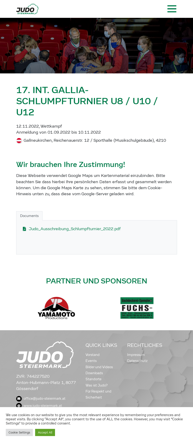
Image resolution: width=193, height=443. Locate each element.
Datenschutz (137, 361)
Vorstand (93, 355)
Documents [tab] (29, 216)
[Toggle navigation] (171, 8)
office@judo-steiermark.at (40, 398)
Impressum (136, 355)
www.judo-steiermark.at (39, 406)
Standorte (93, 379)
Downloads (94, 373)
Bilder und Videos (99, 367)
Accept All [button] (45, 432)
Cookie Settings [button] (19, 432)
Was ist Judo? (97, 385)
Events (91, 361)
